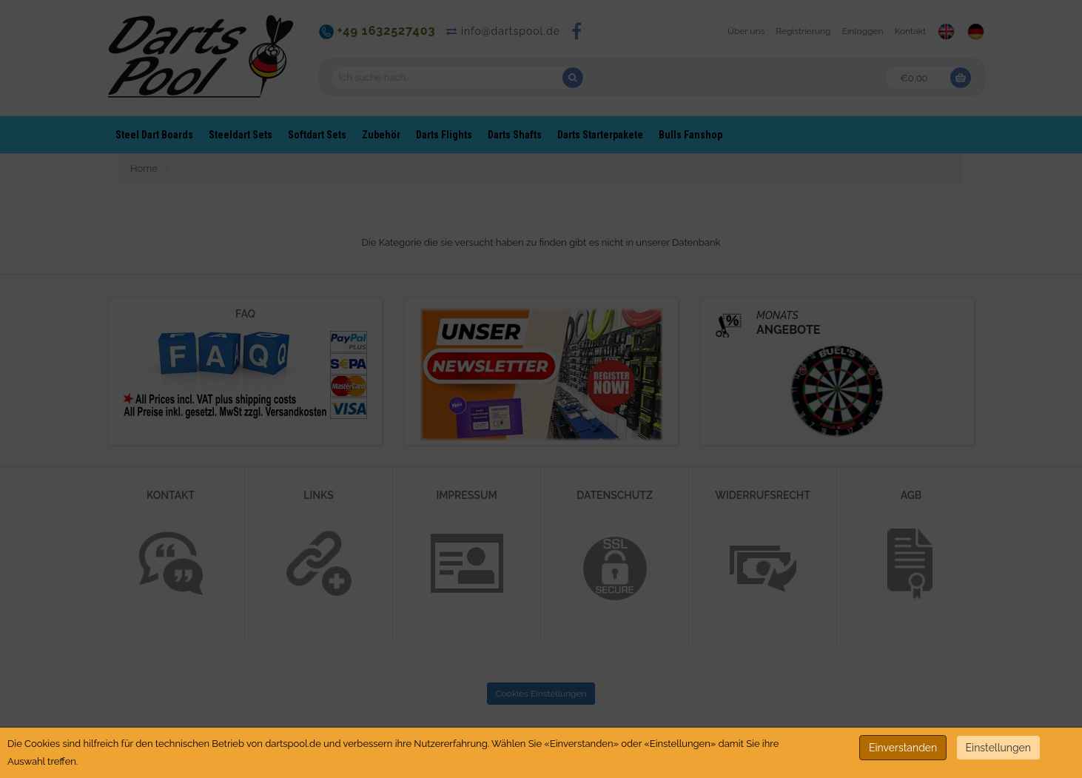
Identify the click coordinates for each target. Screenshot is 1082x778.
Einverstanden (903, 748)
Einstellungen (998, 748)
